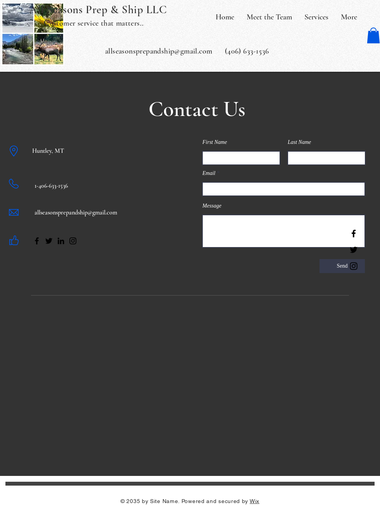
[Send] (342, 266)
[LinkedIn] (61, 241)
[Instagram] (354, 266)
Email (208, 173)
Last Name (299, 142)
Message (211, 206)
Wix (254, 501)
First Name (214, 142)
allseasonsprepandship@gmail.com (76, 212)
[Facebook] (354, 233)
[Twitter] (354, 250)
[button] (373, 35)
